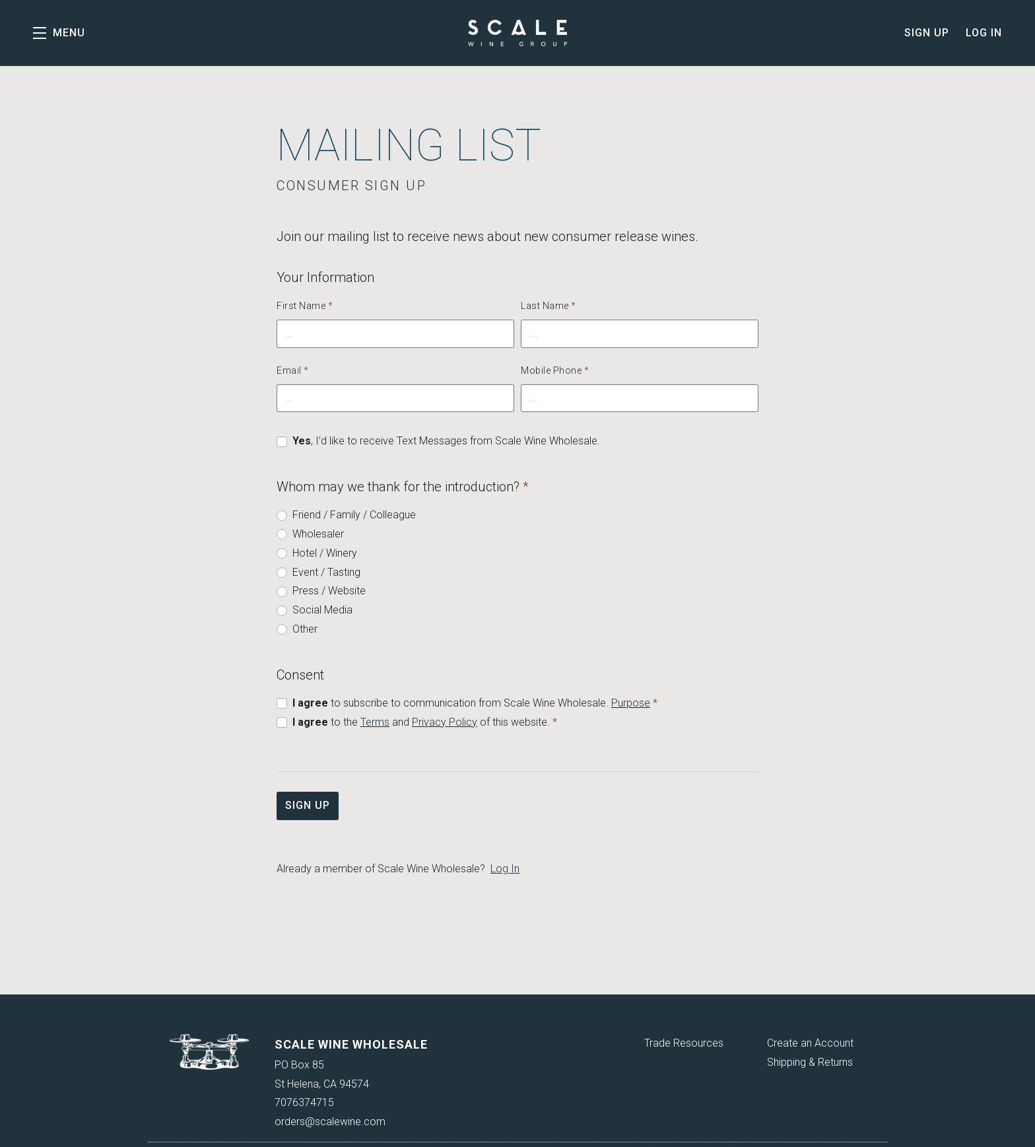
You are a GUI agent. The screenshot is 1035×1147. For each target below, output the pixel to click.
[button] (59, 33)
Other (304, 629)
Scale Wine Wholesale (517, 33)
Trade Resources (683, 1043)
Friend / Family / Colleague (354, 514)
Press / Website (329, 590)
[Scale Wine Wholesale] (209, 1052)
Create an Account (810, 1043)
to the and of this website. (424, 722)
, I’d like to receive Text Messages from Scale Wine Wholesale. (446, 440)
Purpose (630, 703)
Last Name (548, 305)
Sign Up (926, 32)
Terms (374, 722)
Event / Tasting (326, 572)
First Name (305, 305)
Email (293, 370)
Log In (984, 32)
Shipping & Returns (810, 1062)
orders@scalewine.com (330, 1121)
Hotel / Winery (324, 553)
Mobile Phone (555, 370)
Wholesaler (318, 534)
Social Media (322, 610)
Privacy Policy (444, 722)
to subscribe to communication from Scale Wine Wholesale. (474, 703)
